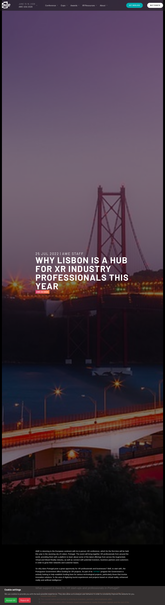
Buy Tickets (155, 5)
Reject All (24, 600)
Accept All (10, 600)
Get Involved (134, 5)
